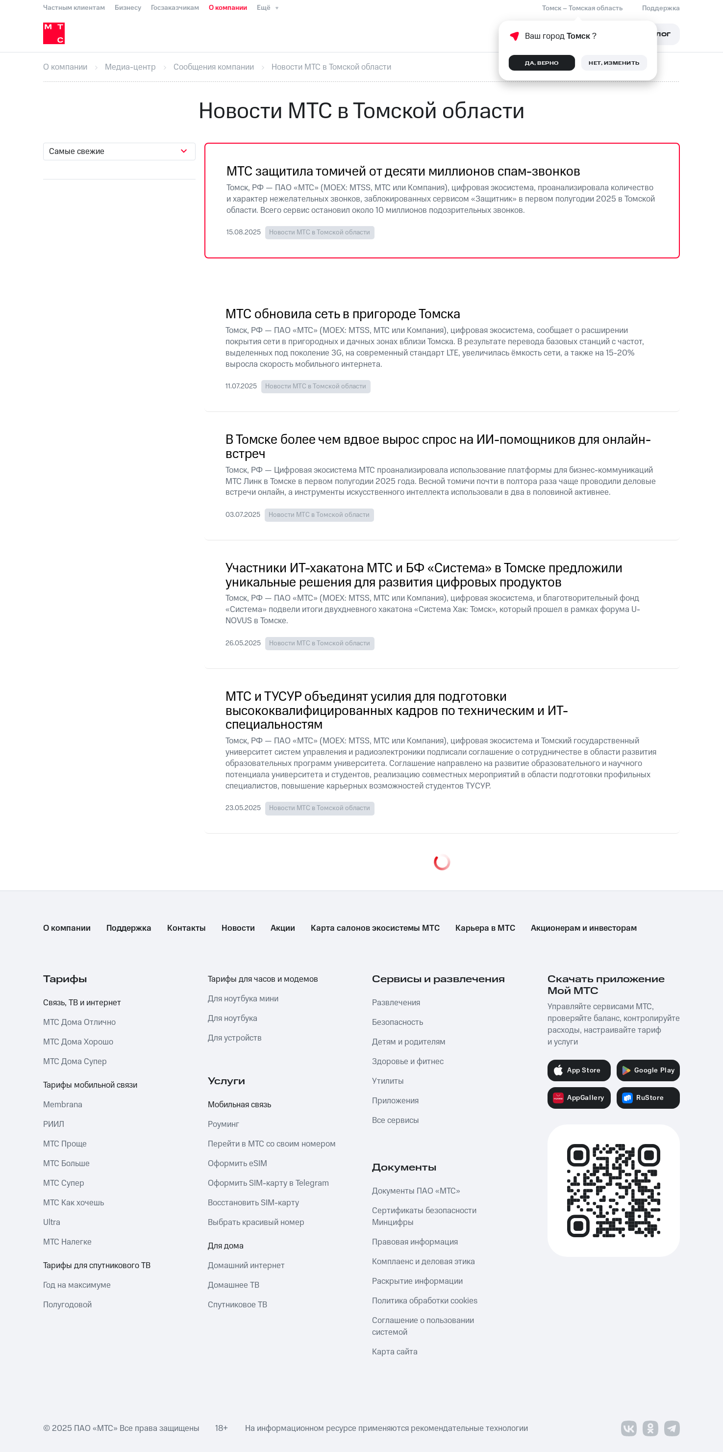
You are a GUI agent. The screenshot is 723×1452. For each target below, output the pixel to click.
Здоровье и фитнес (408, 1062)
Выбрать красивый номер (256, 1222)
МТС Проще (65, 1144)
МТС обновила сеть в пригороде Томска (342, 314)
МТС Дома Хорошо (78, 1042)
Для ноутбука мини (243, 999)
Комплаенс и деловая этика (423, 1262)
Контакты (186, 928)
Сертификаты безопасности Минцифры (424, 1216)
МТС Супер (63, 1183)
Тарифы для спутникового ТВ (96, 1266)
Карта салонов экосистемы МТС (375, 928)
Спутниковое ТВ (237, 1305)
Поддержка (128, 928)
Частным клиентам (74, 8)
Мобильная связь (239, 1105)
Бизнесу (128, 8)
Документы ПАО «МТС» (416, 1191)
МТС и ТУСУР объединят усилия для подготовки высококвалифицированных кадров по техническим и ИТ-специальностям (396, 711)
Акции (283, 928)
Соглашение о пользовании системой (423, 1326)
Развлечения (396, 1003)
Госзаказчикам (175, 8)
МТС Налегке (67, 1242)
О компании (228, 8)
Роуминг (223, 1124)
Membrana (62, 1105)
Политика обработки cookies (424, 1301)
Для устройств (235, 1038)
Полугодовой (67, 1305)
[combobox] (119, 151)
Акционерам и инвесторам (584, 928)
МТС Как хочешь (73, 1203)
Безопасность (397, 1022)
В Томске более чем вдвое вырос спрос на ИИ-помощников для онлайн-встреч (438, 447)
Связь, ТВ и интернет (82, 1003)
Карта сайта (395, 1352)
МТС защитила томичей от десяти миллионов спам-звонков (403, 172)
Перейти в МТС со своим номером (272, 1144)
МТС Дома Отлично (79, 1022)
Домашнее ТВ (233, 1285)
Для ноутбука (232, 1018)
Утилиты (388, 1081)
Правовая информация (415, 1242)
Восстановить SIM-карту (253, 1203)
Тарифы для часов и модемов (263, 979)
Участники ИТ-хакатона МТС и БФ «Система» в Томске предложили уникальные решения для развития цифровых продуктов (424, 575)
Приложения (395, 1101)
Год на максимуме (77, 1285)
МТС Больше (66, 1164)
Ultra (51, 1222)
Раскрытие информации (417, 1281)
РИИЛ (53, 1124)
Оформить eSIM (237, 1164)
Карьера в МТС (485, 928)
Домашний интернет (246, 1266)
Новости (238, 928)
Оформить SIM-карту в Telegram (268, 1183)
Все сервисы (395, 1120)
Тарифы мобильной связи (90, 1085)
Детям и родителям (409, 1042)
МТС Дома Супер (75, 1062)
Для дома (226, 1246)
